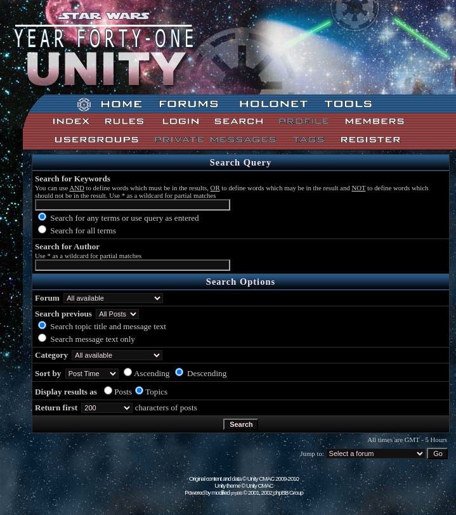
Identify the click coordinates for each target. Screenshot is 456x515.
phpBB (236, 493)
